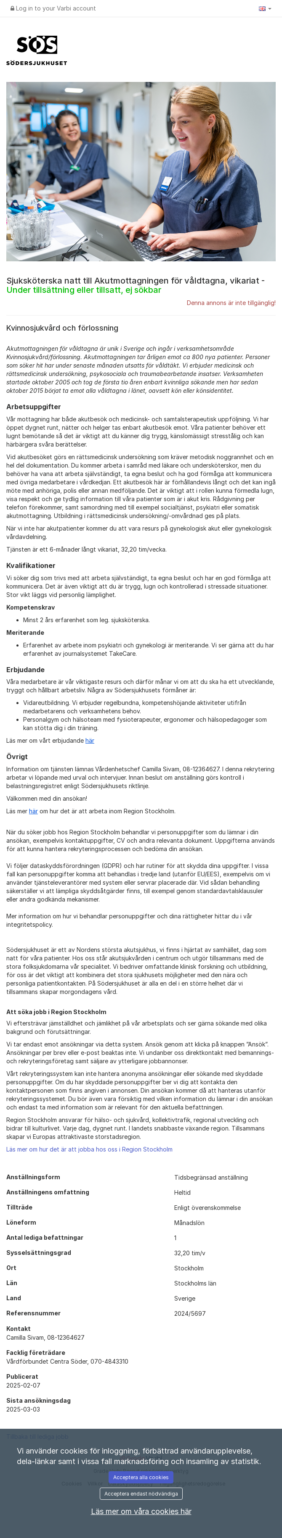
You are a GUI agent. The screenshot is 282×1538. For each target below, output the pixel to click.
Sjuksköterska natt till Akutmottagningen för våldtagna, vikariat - (135, 285)
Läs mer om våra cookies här (141, 1511)
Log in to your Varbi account (53, 8)
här (89, 740)
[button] (265, 8)
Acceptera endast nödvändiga (141, 1494)
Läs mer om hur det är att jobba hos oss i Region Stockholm (89, 1149)
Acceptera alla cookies (141, 1477)
